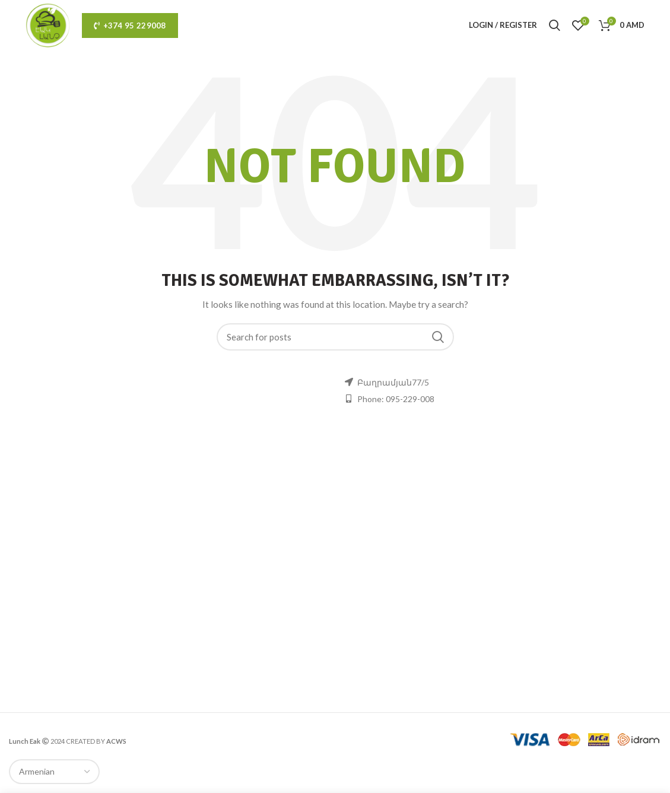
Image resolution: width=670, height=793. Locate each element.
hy (359, 25)
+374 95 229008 (130, 25)
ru (378, 25)
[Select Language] (54, 771)
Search (438, 337)
